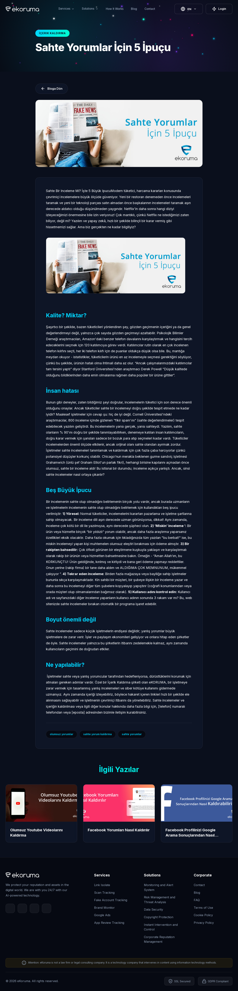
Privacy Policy (204, 923)
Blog (134, 9)
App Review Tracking (109, 923)
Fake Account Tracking (110, 900)
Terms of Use (203, 907)
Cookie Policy (203, 915)
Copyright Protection (158, 917)
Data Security (153, 909)
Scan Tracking (104, 892)
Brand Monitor (104, 907)
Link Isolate (102, 885)
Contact (149, 9)
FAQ (197, 900)
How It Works (114, 9)
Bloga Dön (51, 88)
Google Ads (102, 915)
